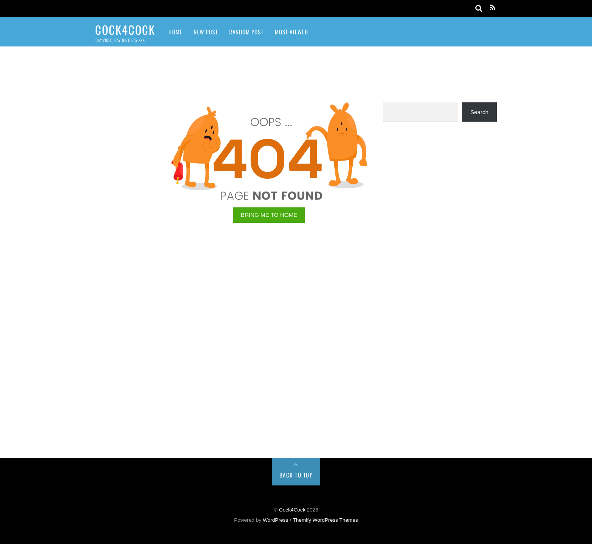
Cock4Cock (292, 510)
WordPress (275, 520)
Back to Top (296, 475)
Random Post (246, 32)
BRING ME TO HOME (269, 215)
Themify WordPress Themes (325, 520)
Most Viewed (291, 32)
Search (479, 112)
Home (175, 32)
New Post (206, 32)
